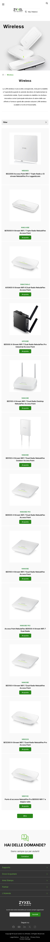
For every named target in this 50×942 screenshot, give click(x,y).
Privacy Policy (35, 937)
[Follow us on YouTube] (19, 927)
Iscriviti (35, 914)
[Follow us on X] (29, 927)
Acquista (25, 238)
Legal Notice (14, 937)
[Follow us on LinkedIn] (24, 927)
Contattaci (25, 856)
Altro (25, 816)
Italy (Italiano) (33, 12)
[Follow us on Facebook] (13, 927)
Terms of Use (24, 937)
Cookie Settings (25, 939)
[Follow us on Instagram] (35, 927)
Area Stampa (7, 880)
